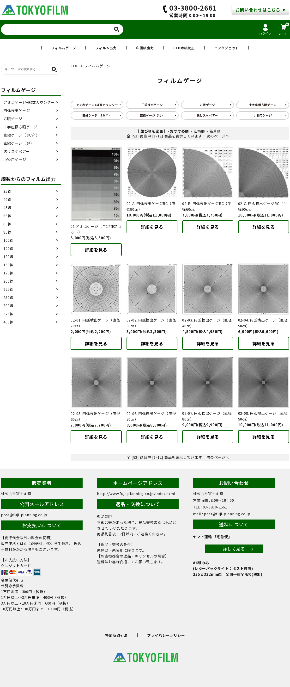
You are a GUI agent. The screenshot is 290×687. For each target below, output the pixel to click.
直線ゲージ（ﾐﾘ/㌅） (96, 115)
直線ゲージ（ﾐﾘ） (152, 115)
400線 (8, 321)
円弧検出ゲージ (152, 105)
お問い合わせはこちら (257, 9)
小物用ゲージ (263, 115)
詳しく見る (234, 548)
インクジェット (226, 48)
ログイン (265, 29)
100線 (8, 240)
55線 (7, 215)
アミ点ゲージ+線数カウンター (97, 105)
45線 (7, 207)
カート (284, 29)
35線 (7, 191)
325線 (8, 313)
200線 (8, 281)
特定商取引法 (116, 635)
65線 (7, 223)
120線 (8, 248)
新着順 (215, 131)
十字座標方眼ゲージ (263, 105)
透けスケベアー (207, 115)
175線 (8, 272)
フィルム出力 (106, 48)
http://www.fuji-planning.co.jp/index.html (136, 493)
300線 (8, 305)
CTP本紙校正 (184, 48)
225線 (8, 289)
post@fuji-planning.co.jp (24, 514)
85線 (7, 232)
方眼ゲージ (207, 105)
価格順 (199, 131)
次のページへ (217, 135)
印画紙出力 (145, 48)
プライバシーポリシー (166, 635)
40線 (7, 199)
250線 (8, 297)
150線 (8, 264)
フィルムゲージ (63, 48)
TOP (75, 65)
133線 (8, 256)
